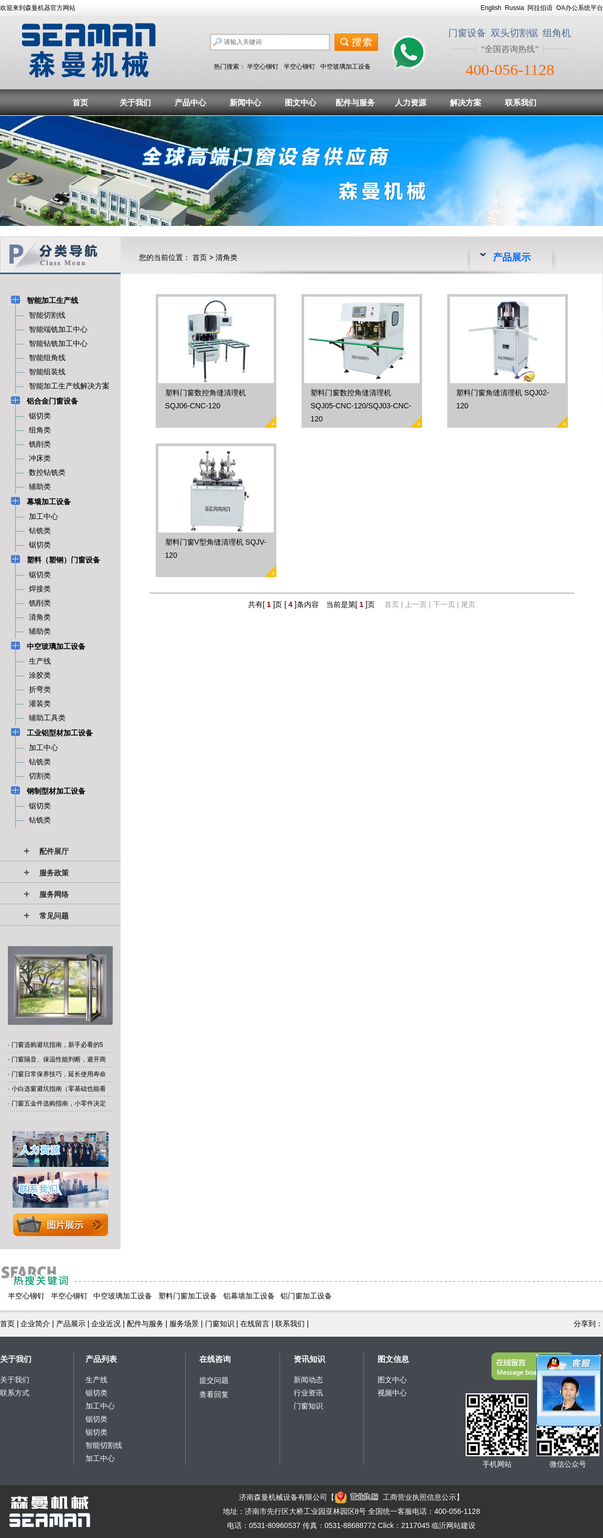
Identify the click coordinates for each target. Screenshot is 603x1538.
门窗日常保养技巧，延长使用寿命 (59, 1074)
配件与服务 (355, 102)
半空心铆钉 (262, 66)
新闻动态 (308, 1379)
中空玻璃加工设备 (345, 66)
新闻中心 (245, 102)
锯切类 (96, 1393)
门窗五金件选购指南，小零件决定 (59, 1103)
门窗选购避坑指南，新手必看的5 (57, 1044)
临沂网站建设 (454, 1525)
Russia (514, 8)
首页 (80, 102)
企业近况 (106, 1323)
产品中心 (190, 102)
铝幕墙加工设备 (249, 1296)
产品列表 (101, 1359)
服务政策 (54, 873)
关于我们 (135, 102)
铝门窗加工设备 (306, 1296)
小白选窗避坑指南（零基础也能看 (59, 1088)
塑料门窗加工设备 (187, 1296)
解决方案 (465, 102)
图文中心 (300, 102)
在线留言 (255, 1323)
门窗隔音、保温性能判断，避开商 (59, 1059)
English (491, 8)
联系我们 (520, 102)
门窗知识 (219, 1323)
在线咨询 (215, 1359)
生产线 (96, 1379)
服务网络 (54, 894)
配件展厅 (54, 851)
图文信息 (393, 1359)
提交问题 (214, 1380)
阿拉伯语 (540, 8)
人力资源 (410, 102)
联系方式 (14, 1393)
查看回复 (214, 1394)
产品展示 (70, 1323)
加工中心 (100, 1406)
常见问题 (54, 916)
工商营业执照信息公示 (395, 1497)
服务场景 (184, 1323)
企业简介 (35, 1323)
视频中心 (392, 1393)
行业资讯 (308, 1393)
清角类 (227, 257)
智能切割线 (103, 1445)
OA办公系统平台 (579, 8)
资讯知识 (309, 1359)
